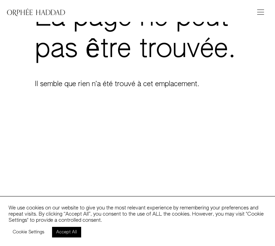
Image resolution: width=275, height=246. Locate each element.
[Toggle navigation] (260, 12)
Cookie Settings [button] (29, 232)
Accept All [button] (66, 232)
